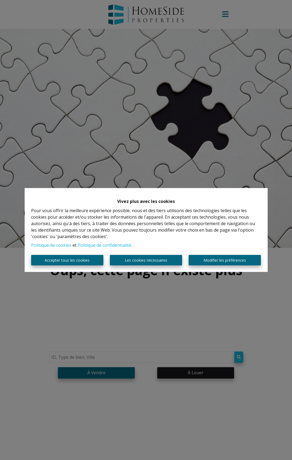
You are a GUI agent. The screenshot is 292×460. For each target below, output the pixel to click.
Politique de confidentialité (104, 245)
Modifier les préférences (225, 260)
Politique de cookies (51, 245)
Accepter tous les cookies (67, 260)
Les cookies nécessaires (146, 260)
